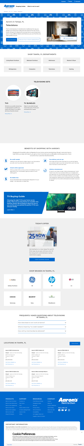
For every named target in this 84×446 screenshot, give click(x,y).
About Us (50, 379)
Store (70, 1)
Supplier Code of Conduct (39, 392)
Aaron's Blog (51, 383)
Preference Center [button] (51, 440)
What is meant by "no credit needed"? (31, 302)
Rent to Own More (10, 383)
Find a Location (68, 38)
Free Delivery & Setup (38, 376)
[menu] (42, 5)
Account (77, 1)
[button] (81, 432)
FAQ (20, 381)
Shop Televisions (11, 39)
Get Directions (8, 339)
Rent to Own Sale (10, 387)
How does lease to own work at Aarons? (31, 298)
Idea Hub (35, 381)
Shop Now (8, 113)
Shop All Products (10, 389)
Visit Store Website (9, 338)
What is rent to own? (33, 6)
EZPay (20, 389)
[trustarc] (80, 444)
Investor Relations (52, 381)
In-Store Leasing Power (24, 385)
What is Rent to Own (24, 383)
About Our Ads (51, 385)
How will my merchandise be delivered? (31, 307)
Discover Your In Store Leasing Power (29, 39)
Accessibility (36, 387)
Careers (63, 1)
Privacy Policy (36, 383)
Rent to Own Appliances (11, 381)
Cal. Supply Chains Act (38, 389)
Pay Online (21, 379)
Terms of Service (37, 385)
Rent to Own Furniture (11, 376)
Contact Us (22, 376)
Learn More (10, 185)
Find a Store (75, 319)
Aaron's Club (22, 387)
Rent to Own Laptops (11, 385)
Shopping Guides (20, 6)
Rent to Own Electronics (11, 379)
